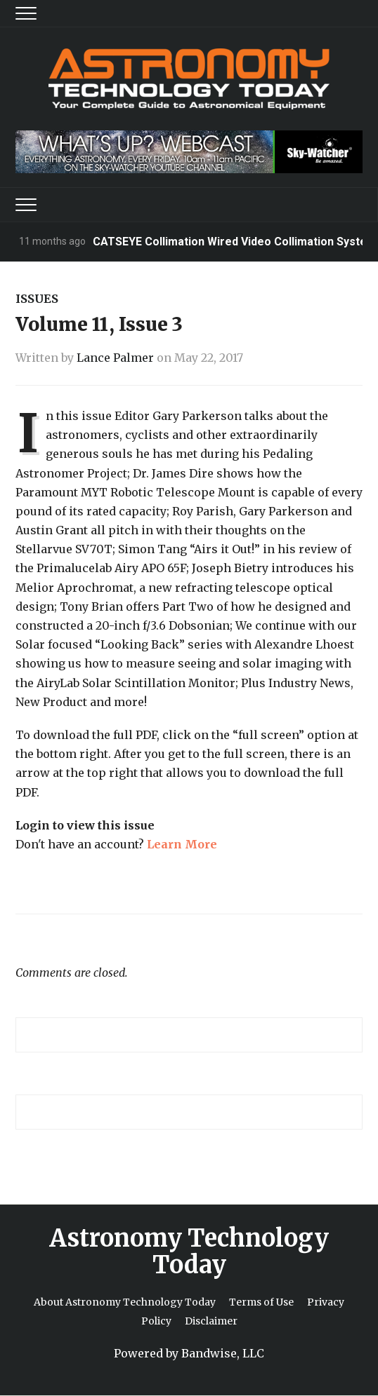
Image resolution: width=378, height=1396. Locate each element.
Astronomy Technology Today (189, 1251)
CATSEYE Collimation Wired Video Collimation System (235, 241)
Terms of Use (261, 1302)
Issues (36, 299)
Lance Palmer (115, 358)
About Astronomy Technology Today (125, 1302)
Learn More (182, 844)
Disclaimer (211, 1321)
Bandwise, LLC (222, 1353)
